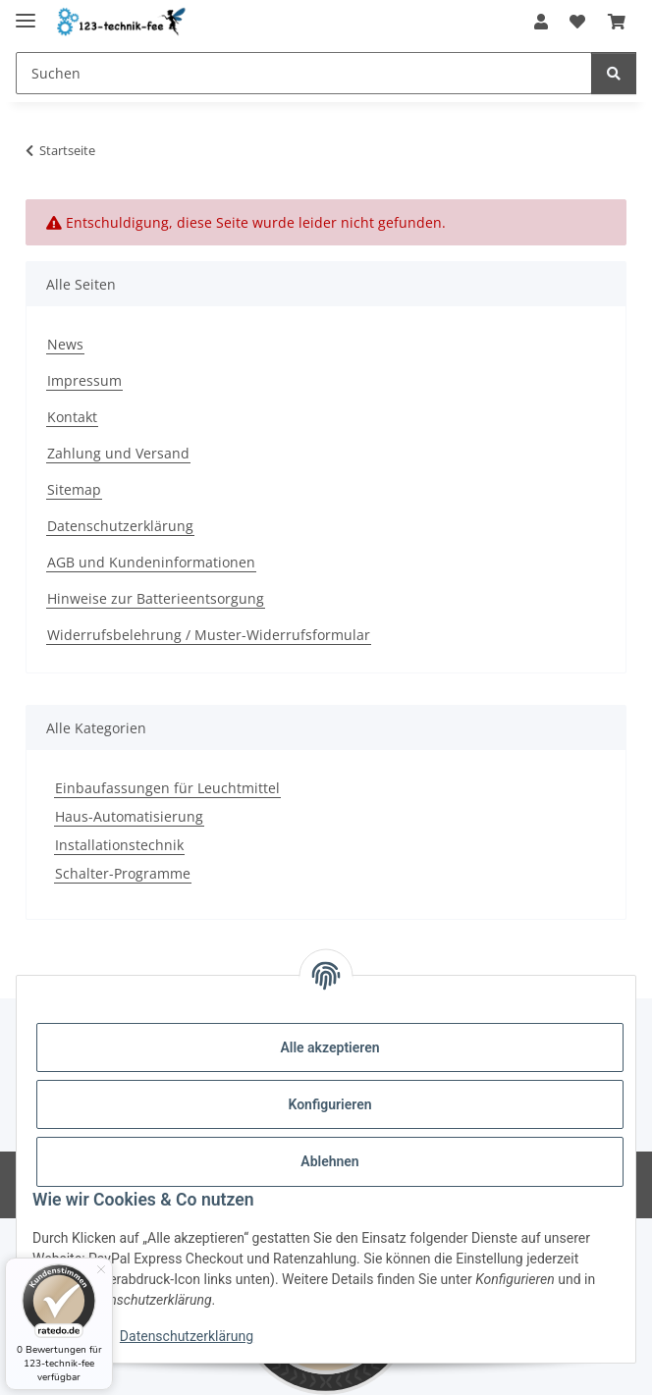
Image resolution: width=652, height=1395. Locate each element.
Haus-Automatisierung (129, 816)
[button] (541, 21)
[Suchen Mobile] (304, 73)
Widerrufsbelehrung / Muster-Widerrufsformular (208, 634)
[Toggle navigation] (25, 12)
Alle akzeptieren (329, 1047)
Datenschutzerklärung (186, 1336)
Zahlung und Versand (118, 453)
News (65, 344)
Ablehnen (329, 1161)
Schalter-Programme (122, 873)
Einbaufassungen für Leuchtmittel (167, 787)
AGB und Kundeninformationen (151, 562)
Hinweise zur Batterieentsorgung (155, 598)
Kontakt (72, 416)
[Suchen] (613, 73)
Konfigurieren (329, 1104)
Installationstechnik (119, 844)
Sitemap (74, 489)
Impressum (84, 380)
